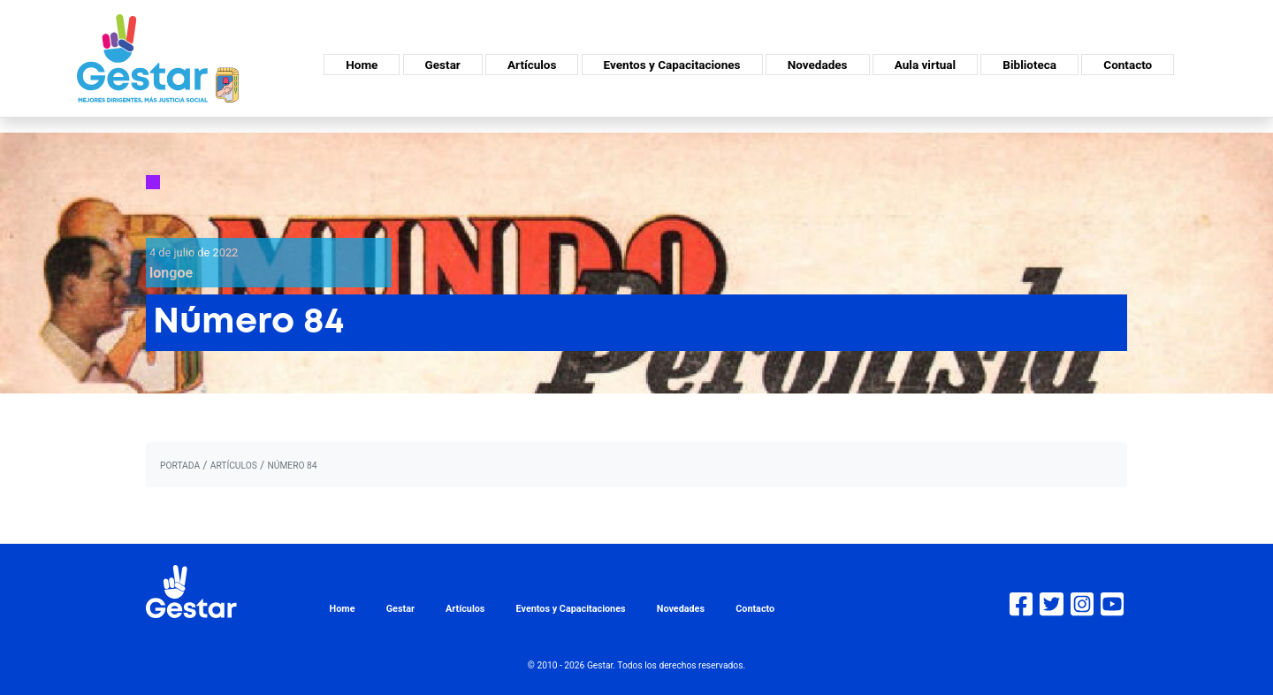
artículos (233, 465)
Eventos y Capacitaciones (672, 64)
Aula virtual (925, 64)
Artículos (531, 64)
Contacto (1127, 64)
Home (361, 64)
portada (180, 465)
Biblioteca (1029, 64)
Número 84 (291, 465)
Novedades (818, 64)
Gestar (443, 64)
